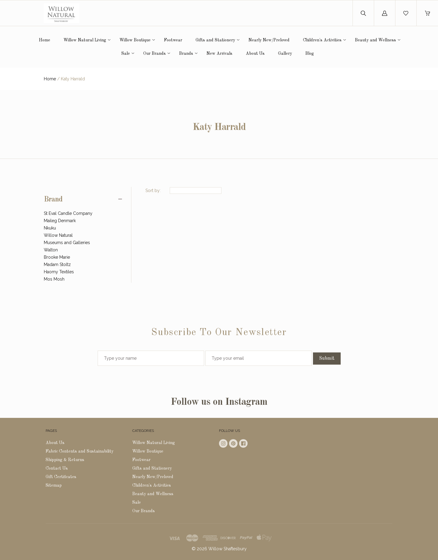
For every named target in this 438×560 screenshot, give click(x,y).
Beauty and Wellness (375, 40)
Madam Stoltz (57, 264)
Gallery (285, 53)
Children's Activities (322, 40)
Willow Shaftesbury (227, 548)
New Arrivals (219, 53)
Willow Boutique (135, 40)
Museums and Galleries (67, 242)
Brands (186, 53)
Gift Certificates (61, 477)
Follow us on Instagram (219, 402)
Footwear (173, 40)
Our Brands (154, 53)
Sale (125, 53)
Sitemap (54, 485)
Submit (327, 358)
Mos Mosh (54, 279)
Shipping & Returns (65, 460)
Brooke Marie (57, 257)
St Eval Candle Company (68, 213)
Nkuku (50, 228)
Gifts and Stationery (215, 40)
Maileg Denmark (60, 220)
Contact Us (57, 468)
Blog (309, 53)
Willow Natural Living (85, 40)
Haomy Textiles (59, 271)
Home (44, 40)
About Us (255, 53)
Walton (51, 249)
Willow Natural (58, 235)
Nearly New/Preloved (269, 40)
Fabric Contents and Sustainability (79, 451)
